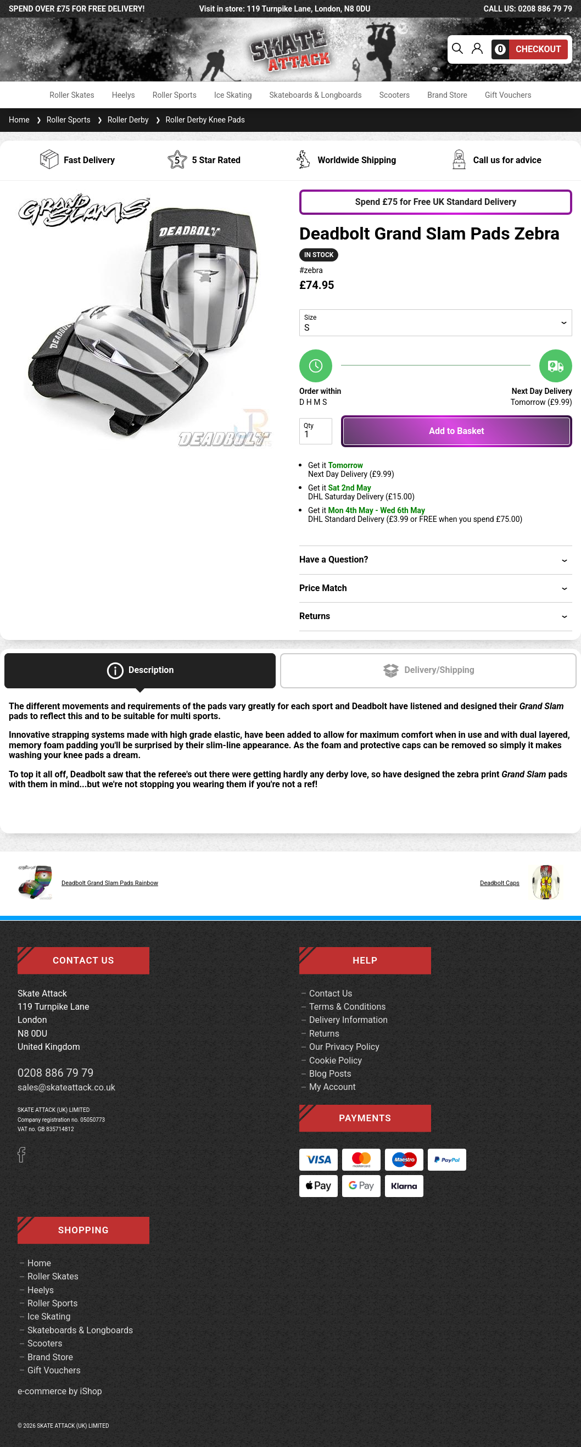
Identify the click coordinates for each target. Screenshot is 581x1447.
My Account (332, 1087)
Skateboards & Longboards (316, 95)
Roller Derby (122, 119)
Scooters (394, 95)
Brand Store (447, 95)
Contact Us (331, 993)
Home (19, 119)
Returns (324, 1033)
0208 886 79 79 (56, 1072)
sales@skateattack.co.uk (66, 1087)
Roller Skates (71, 95)
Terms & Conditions (347, 1006)
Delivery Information (348, 1020)
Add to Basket (456, 431)
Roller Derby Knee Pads (199, 119)
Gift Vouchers (508, 95)
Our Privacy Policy (344, 1047)
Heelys (123, 95)
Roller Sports (175, 95)
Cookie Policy (335, 1060)
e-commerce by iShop (60, 1391)
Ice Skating (233, 95)
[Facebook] (25, 1159)
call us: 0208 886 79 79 (528, 8)
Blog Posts (330, 1073)
